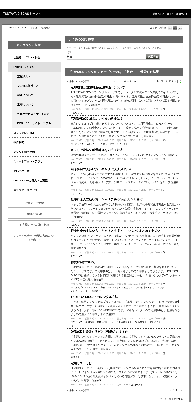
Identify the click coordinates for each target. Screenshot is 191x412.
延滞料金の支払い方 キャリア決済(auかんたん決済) (107, 199)
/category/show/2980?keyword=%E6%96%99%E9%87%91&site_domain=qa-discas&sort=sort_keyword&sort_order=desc (10, 67)
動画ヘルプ (158, 13)
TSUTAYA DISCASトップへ (22, 13)
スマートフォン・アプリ (28, 161)
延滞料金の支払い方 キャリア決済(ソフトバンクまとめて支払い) (116, 230)
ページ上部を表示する (171, 399)
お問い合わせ (34, 213)
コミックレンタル (24, 132)
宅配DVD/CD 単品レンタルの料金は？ (97, 118)
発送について (25, 95)
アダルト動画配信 (24, 151)
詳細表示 (95, 105)
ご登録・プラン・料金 (26, 57)
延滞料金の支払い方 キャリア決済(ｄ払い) (101, 169)
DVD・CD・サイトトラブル (34, 123)
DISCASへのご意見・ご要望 (30, 180)
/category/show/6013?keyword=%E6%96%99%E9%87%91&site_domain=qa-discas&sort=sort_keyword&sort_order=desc (10, 142)
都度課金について (83, 262)
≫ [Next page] (181, 390)
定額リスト (182, 13)
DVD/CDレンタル (29, 27)
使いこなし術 (21, 170)
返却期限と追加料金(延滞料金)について (98, 87)
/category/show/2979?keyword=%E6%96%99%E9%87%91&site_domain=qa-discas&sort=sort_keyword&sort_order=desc (10, 58)
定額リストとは (81, 363)
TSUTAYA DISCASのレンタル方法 (94, 297)
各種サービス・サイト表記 (33, 113)
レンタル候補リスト (29, 85)
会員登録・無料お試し (96, 322)
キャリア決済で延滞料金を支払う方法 (97, 150)
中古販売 (18, 142)
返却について (25, 104)
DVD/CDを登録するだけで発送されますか (99, 331)
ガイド (170, 13)
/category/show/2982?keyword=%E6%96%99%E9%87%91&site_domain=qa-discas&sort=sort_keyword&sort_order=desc (10, 161)
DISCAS (12, 27)
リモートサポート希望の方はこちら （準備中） (37, 237)
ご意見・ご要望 (34, 203)
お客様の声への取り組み (34, 224)
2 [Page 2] (176, 390)
